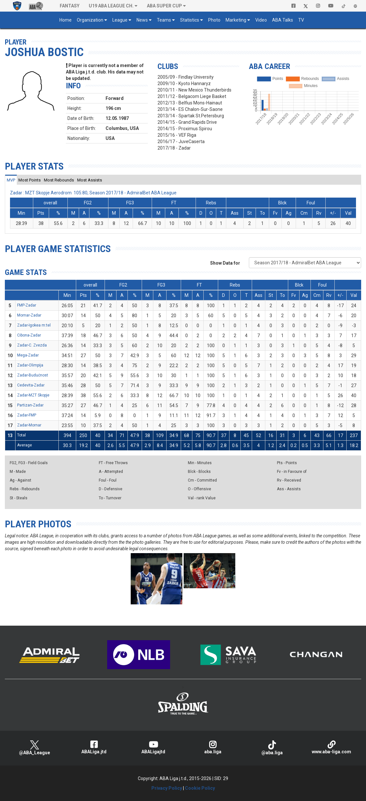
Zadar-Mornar (29, 425)
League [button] (119, 20)
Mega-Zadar (28, 355)
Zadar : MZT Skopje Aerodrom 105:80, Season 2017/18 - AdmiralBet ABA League (93, 192)
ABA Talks (282, 20)
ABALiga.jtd (94, 747)
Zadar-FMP (26, 415)
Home (65, 20)
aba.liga (213, 747)
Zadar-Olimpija (30, 365)
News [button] (142, 20)
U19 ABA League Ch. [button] (111, 5)
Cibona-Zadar (29, 335)
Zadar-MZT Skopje (33, 395)
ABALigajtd (153, 747)
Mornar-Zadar (29, 315)
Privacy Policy (166, 788)
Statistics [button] (189, 20)
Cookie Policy (200, 788)
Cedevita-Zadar (31, 385)
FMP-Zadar (26, 305)
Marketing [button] (236, 20)
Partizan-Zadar (30, 405)
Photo (214, 20)
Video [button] (261, 20)
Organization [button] (90, 20)
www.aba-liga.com (331, 747)
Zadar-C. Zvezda (32, 345)
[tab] (11, 180)
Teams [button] (164, 20)
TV (301, 20)
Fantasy (69, 5)
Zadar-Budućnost (32, 375)
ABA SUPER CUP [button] (164, 5)
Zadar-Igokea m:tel (34, 325)
